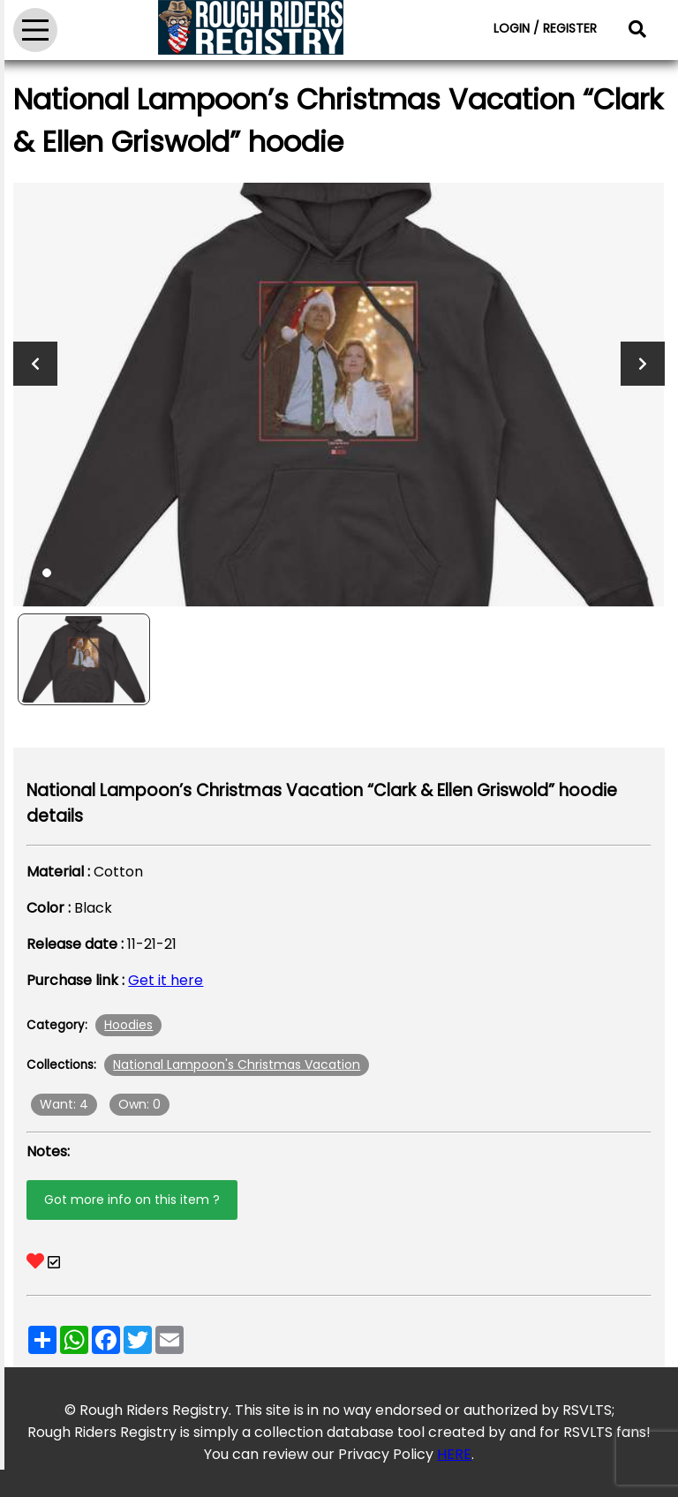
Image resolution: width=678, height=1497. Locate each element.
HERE (454, 1454)
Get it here (165, 980)
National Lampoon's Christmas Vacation (236, 1064)
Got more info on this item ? (132, 1199)
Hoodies (128, 1025)
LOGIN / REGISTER (545, 28)
